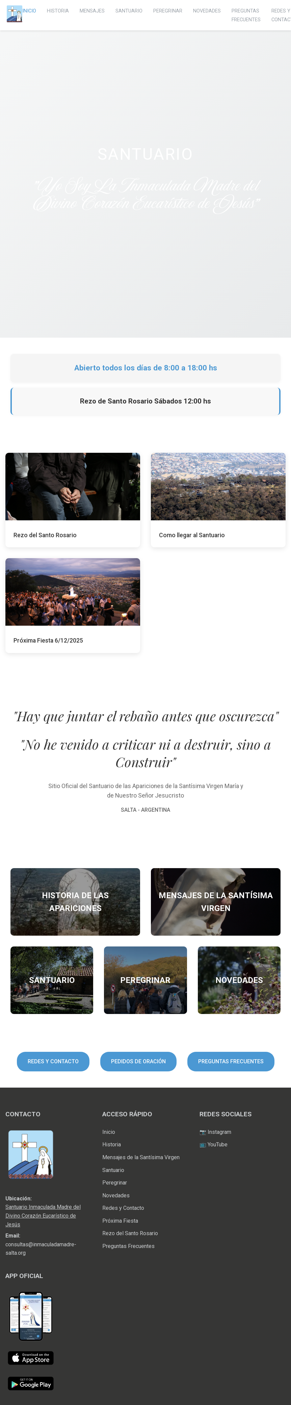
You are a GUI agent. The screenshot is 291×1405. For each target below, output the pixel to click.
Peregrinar (114, 1182)
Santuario (113, 1170)
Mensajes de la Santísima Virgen (141, 1157)
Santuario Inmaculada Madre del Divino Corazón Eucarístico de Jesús (43, 1215)
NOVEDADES (207, 11)
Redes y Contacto (123, 1208)
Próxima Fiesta (120, 1221)
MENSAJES (92, 11)
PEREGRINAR (167, 11)
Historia (111, 1144)
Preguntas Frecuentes (128, 1246)
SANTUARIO (128, 11)
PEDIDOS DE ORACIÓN (138, 1061)
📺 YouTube (214, 1144)
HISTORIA (58, 11)
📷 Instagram (215, 1132)
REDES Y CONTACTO (53, 1061)
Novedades (116, 1195)
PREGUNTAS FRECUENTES (231, 1061)
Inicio (108, 1132)
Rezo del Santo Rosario (130, 1233)
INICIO (29, 11)
